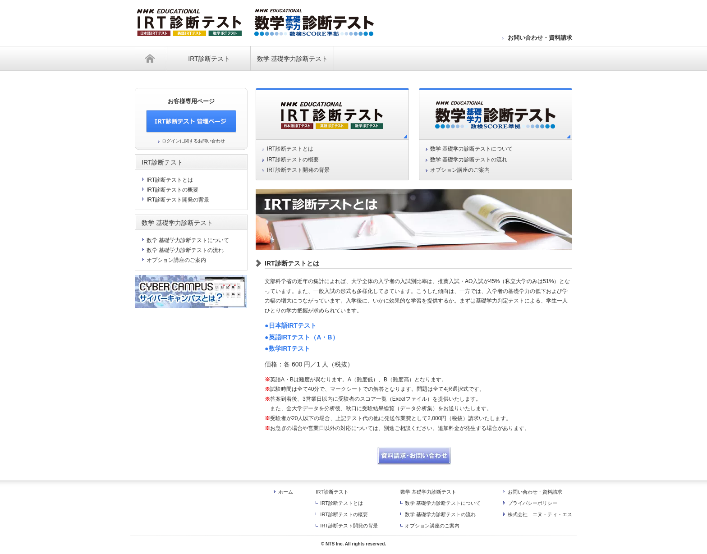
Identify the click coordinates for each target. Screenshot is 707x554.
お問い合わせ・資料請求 (540, 37)
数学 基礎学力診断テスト (292, 58)
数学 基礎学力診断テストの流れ (468, 159)
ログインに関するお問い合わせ (193, 140)
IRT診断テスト (209, 58)
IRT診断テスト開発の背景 (298, 170)
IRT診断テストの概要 (293, 159)
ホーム (151, 58)
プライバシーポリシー (532, 503)
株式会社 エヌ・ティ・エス (540, 514)
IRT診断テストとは (290, 149)
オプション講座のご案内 (460, 170)
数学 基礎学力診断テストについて (471, 149)
